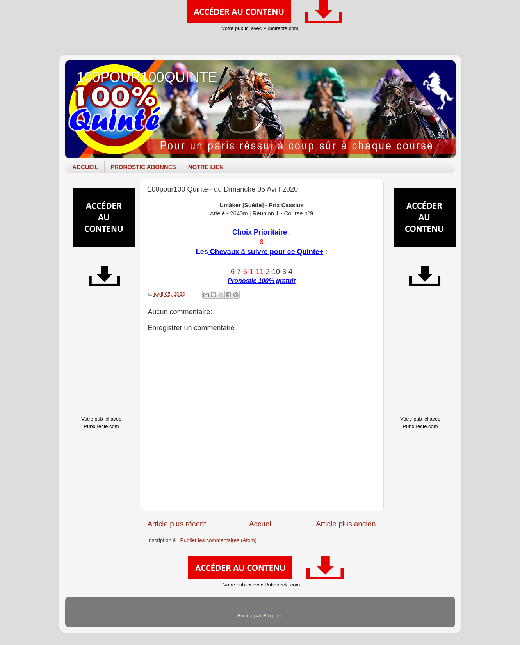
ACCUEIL (85, 166)
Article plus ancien (346, 524)
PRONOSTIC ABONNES (143, 166)
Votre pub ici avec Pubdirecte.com (260, 28)
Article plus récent (177, 524)
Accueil (261, 524)
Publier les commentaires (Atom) (218, 540)
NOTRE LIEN (206, 166)
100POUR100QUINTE (147, 77)
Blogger (272, 615)
